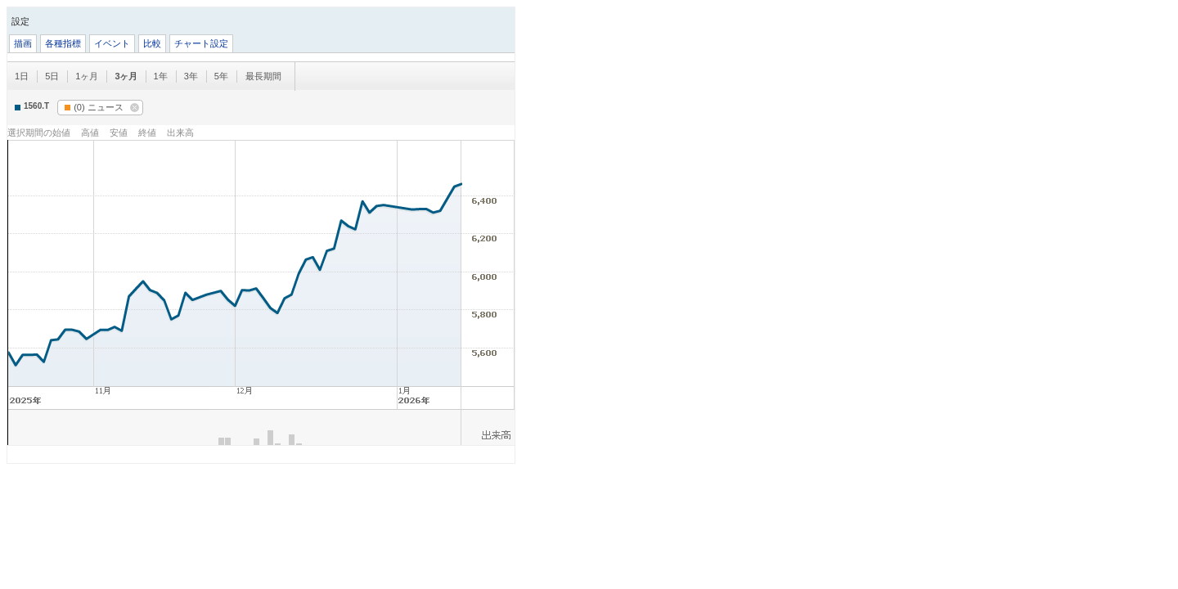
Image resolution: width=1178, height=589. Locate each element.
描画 (23, 43)
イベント (112, 43)
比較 (152, 43)
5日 (52, 76)
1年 (161, 76)
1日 (22, 76)
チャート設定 (201, 43)
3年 (191, 76)
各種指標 (63, 43)
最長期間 (263, 76)
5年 (221, 76)
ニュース (94, 107)
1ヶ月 (86, 76)
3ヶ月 (126, 76)
